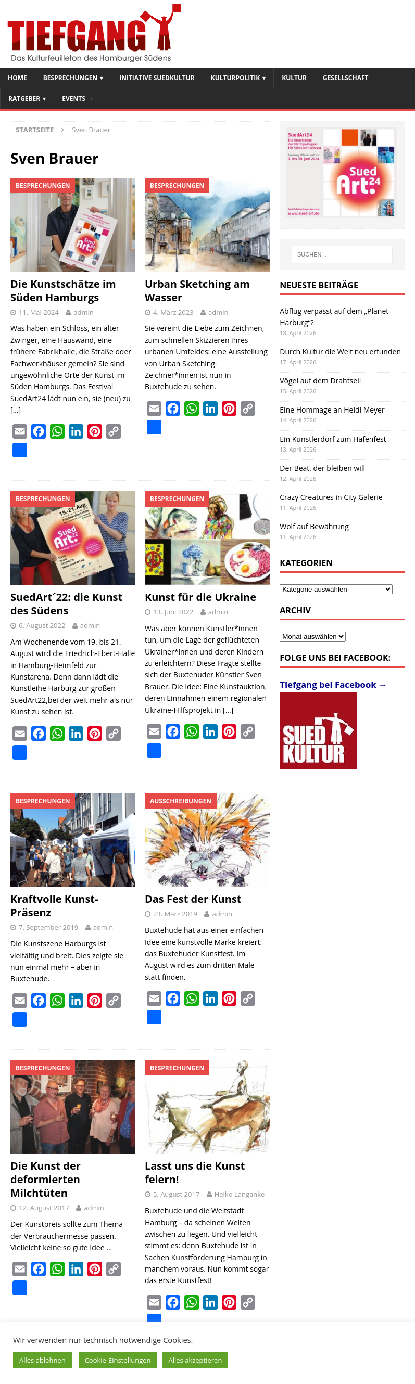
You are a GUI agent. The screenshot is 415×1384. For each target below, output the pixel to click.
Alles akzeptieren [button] (195, 1360)
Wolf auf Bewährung (314, 526)
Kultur (294, 77)
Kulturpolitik (235, 77)
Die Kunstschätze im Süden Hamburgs (63, 290)
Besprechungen (70, 77)
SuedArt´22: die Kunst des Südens (66, 604)
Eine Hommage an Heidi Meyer (332, 410)
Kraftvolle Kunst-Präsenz (54, 905)
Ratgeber (24, 98)
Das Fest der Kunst (193, 899)
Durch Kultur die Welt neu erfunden (340, 351)
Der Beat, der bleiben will (322, 468)
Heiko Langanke (240, 1194)
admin (83, 312)
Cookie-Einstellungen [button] (118, 1360)
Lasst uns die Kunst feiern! (195, 1172)
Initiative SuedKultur (157, 77)
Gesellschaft (346, 77)
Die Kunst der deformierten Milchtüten (45, 1179)
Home (17, 77)
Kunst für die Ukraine (200, 597)
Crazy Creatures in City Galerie (331, 497)
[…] (15, 410)
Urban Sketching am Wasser (197, 290)
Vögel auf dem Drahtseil (320, 381)
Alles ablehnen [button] (42, 1360)
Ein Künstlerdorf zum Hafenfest (333, 439)
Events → (77, 98)
